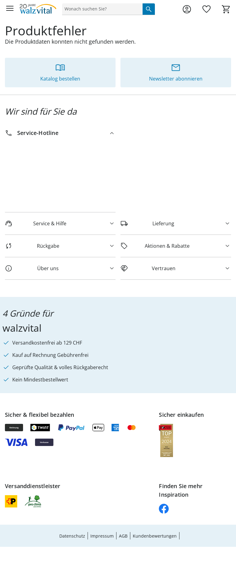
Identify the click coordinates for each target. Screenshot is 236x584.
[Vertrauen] (175, 268)
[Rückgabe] (60, 246)
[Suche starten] (149, 8)
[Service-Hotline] (60, 132)
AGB (123, 536)
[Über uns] (60, 268)
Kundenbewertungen (155, 536)
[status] (101, 9)
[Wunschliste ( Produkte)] (206, 9)
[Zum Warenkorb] (226, 9)
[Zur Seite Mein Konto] (187, 9)
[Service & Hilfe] (60, 223)
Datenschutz (72, 536)
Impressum (102, 536)
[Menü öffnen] (10, 9)
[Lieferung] (175, 223)
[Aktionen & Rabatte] (175, 246)
